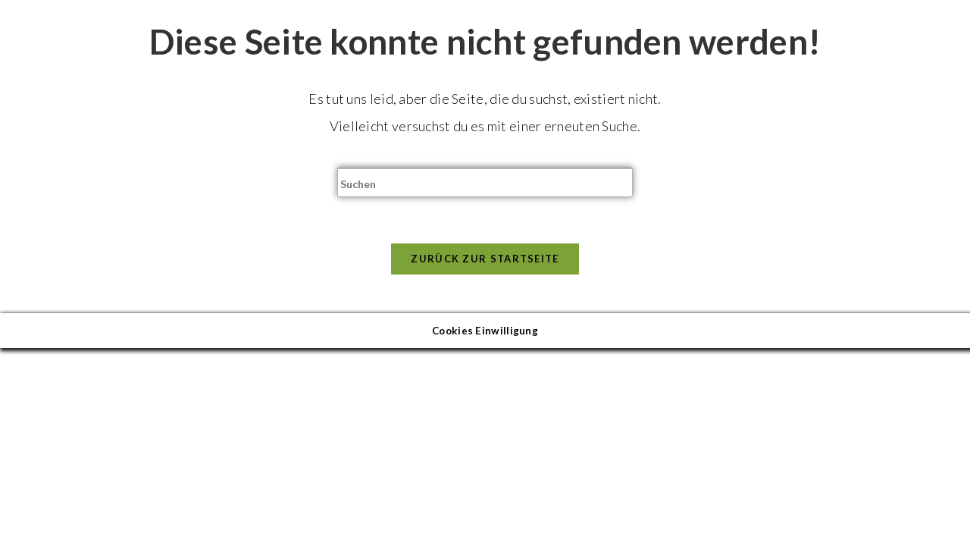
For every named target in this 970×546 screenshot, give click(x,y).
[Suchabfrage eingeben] (485, 182)
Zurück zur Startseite (485, 259)
